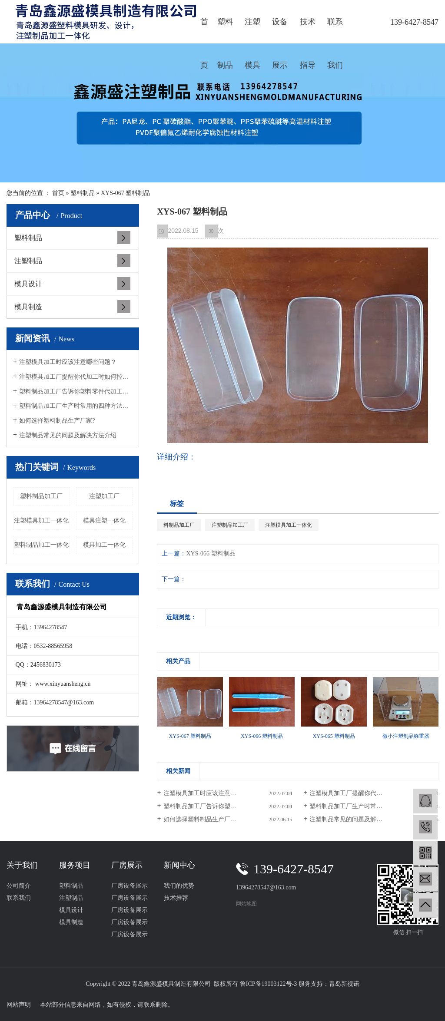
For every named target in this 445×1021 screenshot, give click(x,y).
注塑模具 (252, 30)
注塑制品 (28, 260)
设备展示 (280, 30)
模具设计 (28, 283)
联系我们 (335, 30)
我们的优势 (179, 885)
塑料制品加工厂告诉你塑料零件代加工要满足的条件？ (76, 391)
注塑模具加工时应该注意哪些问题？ (67, 362)
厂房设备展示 (129, 885)
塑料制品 (225, 30)
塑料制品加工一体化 (41, 545)
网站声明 (19, 1004)
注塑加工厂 (104, 496)
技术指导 (307, 30)
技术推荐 (176, 898)
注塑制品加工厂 (230, 525)
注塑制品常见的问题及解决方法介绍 (67, 435)
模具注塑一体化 (104, 520)
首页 (204, 30)
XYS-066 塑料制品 (210, 553)
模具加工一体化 (104, 545)
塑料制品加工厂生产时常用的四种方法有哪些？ (76, 406)
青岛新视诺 (344, 984)
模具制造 (28, 307)
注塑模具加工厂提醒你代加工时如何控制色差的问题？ (76, 376)
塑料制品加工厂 (41, 496)
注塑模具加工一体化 (41, 520)
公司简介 (19, 885)
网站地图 (246, 904)
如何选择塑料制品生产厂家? (57, 420)
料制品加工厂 (179, 525)
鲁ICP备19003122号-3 (268, 984)
